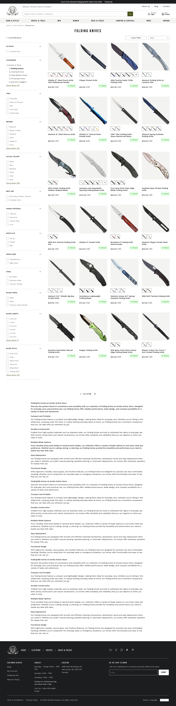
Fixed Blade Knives (19, 75)
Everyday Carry (15, 200)
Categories (11, 60)
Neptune (13, 127)
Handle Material (13, 208)
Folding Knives (17, 68)
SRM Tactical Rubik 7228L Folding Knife (122, 81)
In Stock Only (15, 51)
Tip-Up (12, 238)
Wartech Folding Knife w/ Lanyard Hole (153, 81)
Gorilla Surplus (53, 700)
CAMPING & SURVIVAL (125, 21)
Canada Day (14, 113)
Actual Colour (12, 156)
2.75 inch (13, 337)
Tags (8, 93)
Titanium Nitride (16, 284)
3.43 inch (13, 326)
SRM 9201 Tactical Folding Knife (156, 296)
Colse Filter (136, 38)
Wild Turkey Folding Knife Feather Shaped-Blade (59, 189)
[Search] (75, 14)
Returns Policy (13, 679)
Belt (11, 245)
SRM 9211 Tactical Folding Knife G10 (62, 243)
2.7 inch (12, 333)
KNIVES (49, 650)
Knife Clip (10, 233)
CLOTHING (36, 650)
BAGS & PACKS (97, 21)
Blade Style (11, 348)
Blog (9, 667)
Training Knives (17, 72)
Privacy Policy (32, 700)
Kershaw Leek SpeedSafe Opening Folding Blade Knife (91, 189)
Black (12, 161)
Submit (164, 672)
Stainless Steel (15, 280)
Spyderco (13, 141)
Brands (9, 122)
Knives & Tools (15, 65)
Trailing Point (15, 371)
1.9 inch (12, 329)
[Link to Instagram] (121, 649)
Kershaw (13, 134)
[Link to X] (132, 649)
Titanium (13, 214)
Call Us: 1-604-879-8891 (45, 688)
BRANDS (166, 21)
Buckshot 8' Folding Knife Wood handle (122, 243)
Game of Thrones (16, 102)
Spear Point (14, 361)
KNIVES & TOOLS (38, 21)
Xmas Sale (14, 109)
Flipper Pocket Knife (88, 80)
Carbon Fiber (15, 221)
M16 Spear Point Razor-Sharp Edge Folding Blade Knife (123, 351)
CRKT (12, 138)
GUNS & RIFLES (12, 21)
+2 (136, 74)
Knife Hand (11, 254)
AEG (11, 106)
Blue (11, 165)
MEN (59, 21)
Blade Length (12, 314)
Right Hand (14, 263)
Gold (11, 176)
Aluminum (14, 217)
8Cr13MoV (13, 277)
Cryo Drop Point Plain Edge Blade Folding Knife (122, 189)
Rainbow (13, 169)
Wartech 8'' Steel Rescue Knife (61, 134)
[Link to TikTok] (127, 649)
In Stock (10, 46)
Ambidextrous (15, 259)
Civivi (12, 145)
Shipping (108, 2)
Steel (8, 272)
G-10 (11, 224)
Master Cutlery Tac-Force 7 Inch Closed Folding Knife (154, 351)
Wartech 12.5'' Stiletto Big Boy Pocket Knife (61, 297)
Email (36, 691)
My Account (12, 671)
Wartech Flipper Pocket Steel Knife (155, 243)
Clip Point (13, 364)
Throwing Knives (18, 79)
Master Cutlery (15, 130)
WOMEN (76, 21)
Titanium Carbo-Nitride (19, 305)
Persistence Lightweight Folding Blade (89, 297)
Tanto (12, 357)
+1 (105, 182)
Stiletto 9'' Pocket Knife (89, 242)
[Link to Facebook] (116, 649)
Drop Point (14, 353)
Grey (11, 179)
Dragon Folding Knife (88, 350)
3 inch (12, 322)
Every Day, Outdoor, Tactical (20, 196)
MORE (149, 21)
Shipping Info (13, 675)
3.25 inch (13, 319)
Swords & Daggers (18, 82)
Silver (12, 172)
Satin (12, 301)
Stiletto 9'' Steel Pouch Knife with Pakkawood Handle (60, 81)
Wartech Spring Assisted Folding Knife (152, 135)
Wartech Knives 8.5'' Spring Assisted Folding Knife (122, 297)
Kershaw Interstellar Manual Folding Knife (60, 351)
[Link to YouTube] (110, 649)
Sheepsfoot (14, 368)
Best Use (10, 191)
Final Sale (13, 99)
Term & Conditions (15, 700)
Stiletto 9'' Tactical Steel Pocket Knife (90, 135)
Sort (152, 38)
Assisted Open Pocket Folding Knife (155, 189)
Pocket (12, 242)
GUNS (23, 650)
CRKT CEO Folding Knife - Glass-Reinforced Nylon (122, 135)
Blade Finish (11, 293)
